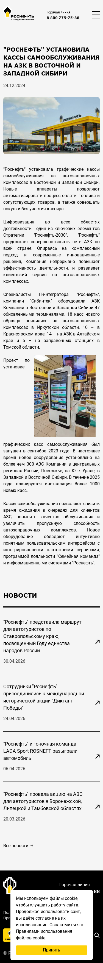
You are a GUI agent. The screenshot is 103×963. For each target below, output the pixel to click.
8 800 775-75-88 (63, 18)
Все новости (18, 845)
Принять (51, 950)
